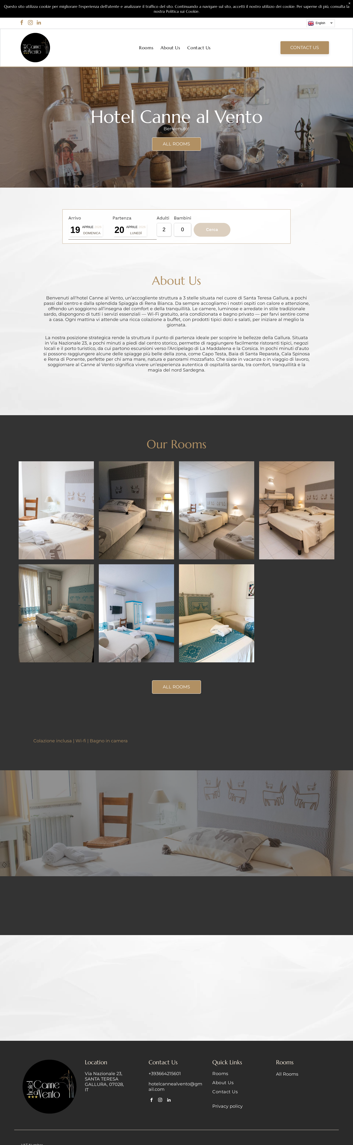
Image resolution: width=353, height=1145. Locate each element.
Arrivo (72, 216)
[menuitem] (146, 48)
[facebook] (21, 23)
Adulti (72, 258)
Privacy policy (227, 1106)
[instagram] (30, 23)
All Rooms (287, 1074)
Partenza (75, 237)
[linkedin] (39, 23)
